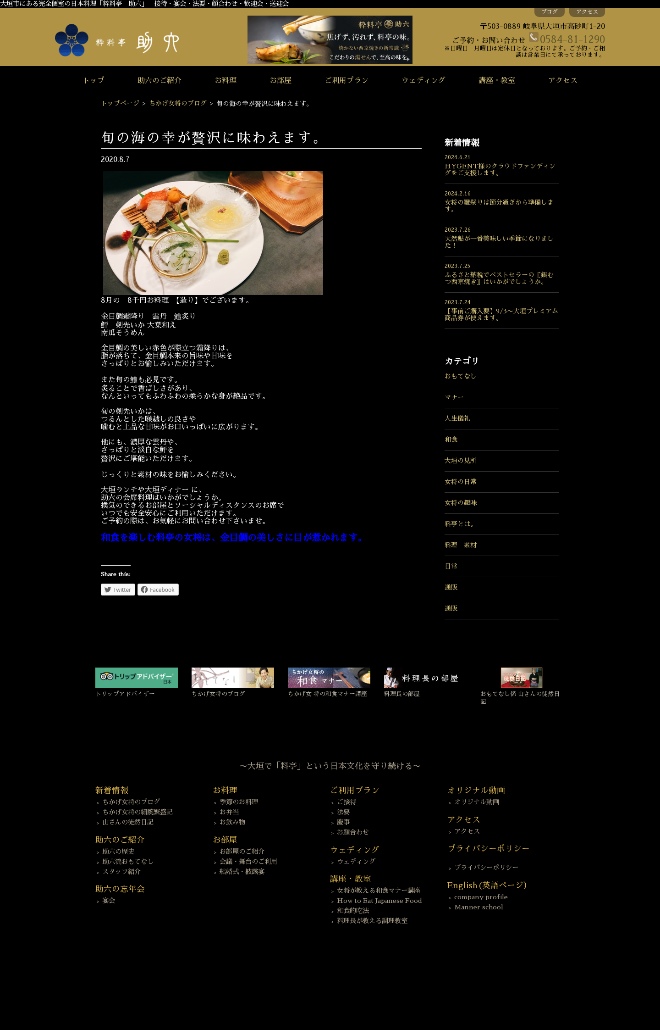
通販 (451, 587)
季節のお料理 (239, 802)
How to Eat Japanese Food (379, 900)
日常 (451, 566)
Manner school (478, 907)
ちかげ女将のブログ (178, 103)
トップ (93, 80)
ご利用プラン (346, 80)
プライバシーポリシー (486, 867)
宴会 (108, 900)
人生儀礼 (457, 418)
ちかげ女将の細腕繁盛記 (137, 812)
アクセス (587, 12)
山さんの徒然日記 (128, 822)
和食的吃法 (353, 911)
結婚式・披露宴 (242, 872)
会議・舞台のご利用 (248, 861)
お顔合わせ (353, 832)
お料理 (225, 80)
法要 (343, 812)
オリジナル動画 (476, 802)
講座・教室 (496, 80)
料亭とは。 (461, 524)
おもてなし (461, 376)
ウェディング (424, 80)
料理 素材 (461, 545)
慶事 (343, 822)
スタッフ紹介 (121, 872)
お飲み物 (232, 822)
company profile (481, 897)
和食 (451, 439)
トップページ (120, 103)
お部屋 (281, 80)
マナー (454, 397)
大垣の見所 (461, 460)
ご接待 (346, 802)
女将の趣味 (461, 503)
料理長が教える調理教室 (372, 921)
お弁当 (229, 812)
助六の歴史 (118, 851)
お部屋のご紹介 (242, 851)
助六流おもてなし (128, 861)
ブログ (549, 12)
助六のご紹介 (160, 80)
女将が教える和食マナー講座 (378, 890)
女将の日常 (461, 482)
